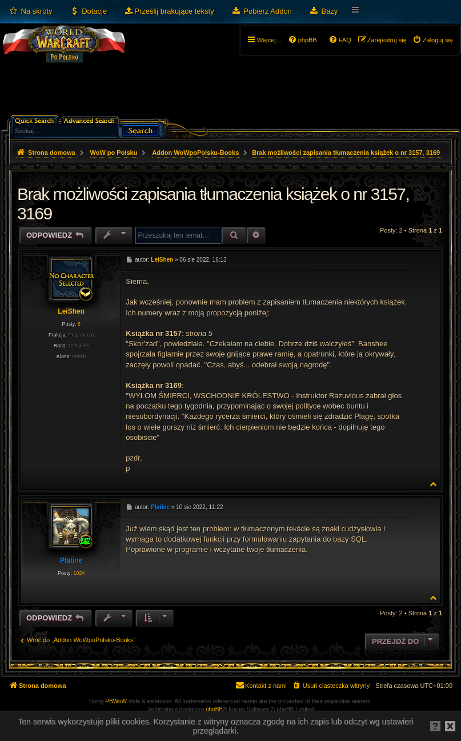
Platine (71, 560)
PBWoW (116, 701)
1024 (79, 573)
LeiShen (71, 311)
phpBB (214, 709)
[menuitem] (31, 11)
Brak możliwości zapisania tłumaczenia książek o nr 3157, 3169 (346, 152)
